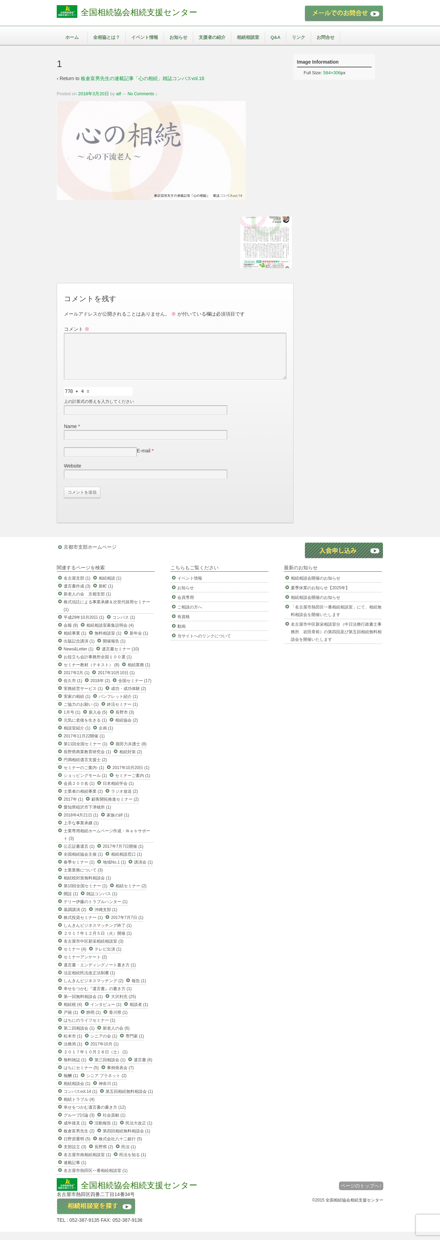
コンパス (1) (123, 625)
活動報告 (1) (106, 1131)
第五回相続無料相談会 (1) (129, 1099)
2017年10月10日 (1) (116, 681)
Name (70, 434)
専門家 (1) (134, 1044)
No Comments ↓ (142, 93)
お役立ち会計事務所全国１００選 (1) (98, 665)
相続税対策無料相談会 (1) (87, 886)
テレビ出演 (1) (108, 957)
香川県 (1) (118, 1020)
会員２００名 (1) (79, 791)
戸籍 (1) (71, 1020)
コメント (76, 329)
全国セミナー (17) (135, 689)
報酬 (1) (71, 1084)
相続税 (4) (73, 1012)
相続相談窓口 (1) (126, 862)
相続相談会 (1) (77, 1091)
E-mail (144, 459)
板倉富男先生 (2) (79, 1139)
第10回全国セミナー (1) (85, 894)
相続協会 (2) (126, 728)
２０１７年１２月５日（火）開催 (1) (98, 941)
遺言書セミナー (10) (120, 657)
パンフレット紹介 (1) (118, 704)
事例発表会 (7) (120, 1076)
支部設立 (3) (75, 1155)
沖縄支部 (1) (106, 917)
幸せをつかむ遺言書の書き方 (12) (95, 1115)
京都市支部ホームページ (90, 555)
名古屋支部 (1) (77, 586)
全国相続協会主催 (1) (83, 862)
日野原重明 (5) (77, 1147)
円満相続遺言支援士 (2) (85, 768)
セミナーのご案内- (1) (84, 775)
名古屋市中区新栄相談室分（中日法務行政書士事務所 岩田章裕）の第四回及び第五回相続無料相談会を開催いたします (336, 640)
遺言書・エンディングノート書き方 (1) (100, 973)
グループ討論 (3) (79, 1123)
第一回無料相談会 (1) (83, 1004)
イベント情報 (144, 37)
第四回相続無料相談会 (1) (126, 1139)
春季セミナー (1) (79, 870)
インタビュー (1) (105, 1012)
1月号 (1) (72, 720)
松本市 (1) (73, 1044)
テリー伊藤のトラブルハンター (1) (96, 910)
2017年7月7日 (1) (127, 925)
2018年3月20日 (93, 93)
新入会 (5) (98, 720)
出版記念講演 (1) (79, 649)
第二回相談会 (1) (79, 1036)
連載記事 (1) (75, 1170)
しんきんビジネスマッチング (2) (93, 989)
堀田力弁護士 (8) (131, 752)
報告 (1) (139, 989)
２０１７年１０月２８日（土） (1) (96, 1060)
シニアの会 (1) (103, 1044)
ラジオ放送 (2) (124, 799)
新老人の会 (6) (116, 1036)
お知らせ (178, 37)
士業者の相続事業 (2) (83, 799)
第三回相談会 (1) (110, 1068)
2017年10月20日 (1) (130, 775)
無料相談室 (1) (108, 641)
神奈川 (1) (108, 1091)
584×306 (332, 72)
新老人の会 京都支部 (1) (87, 602)
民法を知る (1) (132, 1163)
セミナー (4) (75, 957)
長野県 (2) (104, 1155)
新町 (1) (106, 594)
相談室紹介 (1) (77, 736)
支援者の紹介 (212, 37)
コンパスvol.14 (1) (80, 1099)
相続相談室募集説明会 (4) (110, 633)
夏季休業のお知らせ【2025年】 (320, 596)
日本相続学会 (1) (118, 791)
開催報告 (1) (114, 649)
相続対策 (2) (130, 760)
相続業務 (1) (139, 673)
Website (72, 474)
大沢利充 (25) (123, 1004)
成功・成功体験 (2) (128, 696)
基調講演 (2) (75, 917)
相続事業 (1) (75, 641)
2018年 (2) (100, 689)
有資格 (183, 625)
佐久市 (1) (73, 689)
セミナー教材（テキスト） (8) (91, 673)
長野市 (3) (125, 720)
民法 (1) (128, 1155)
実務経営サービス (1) (83, 696)
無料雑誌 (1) (75, 1068)
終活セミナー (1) (122, 712)
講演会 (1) (143, 870)
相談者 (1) (139, 1012)
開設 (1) (71, 902)
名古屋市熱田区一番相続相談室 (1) (96, 1178)
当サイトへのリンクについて (204, 644)
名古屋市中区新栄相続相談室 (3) (93, 949)
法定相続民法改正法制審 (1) (89, 981)
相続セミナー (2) (131, 894)
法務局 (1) (73, 1052)
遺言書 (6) (143, 1068)
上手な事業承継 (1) (81, 831)
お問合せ (325, 37)
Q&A (275, 37)
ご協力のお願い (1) (81, 712)
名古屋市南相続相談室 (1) (87, 1163)
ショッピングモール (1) (85, 783)
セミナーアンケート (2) (85, 965)
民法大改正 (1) (138, 1131)
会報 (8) (71, 633)
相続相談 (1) (110, 586)
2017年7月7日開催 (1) (123, 854)
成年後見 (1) (75, 1131)
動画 (181, 634)
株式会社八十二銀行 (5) (120, 1147)
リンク (298, 37)
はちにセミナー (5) (81, 1076)
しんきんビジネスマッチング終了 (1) (98, 933)
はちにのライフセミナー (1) (89, 1028)
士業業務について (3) (83, 878)
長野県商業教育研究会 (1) (87, 760)
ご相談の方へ (189, 615)
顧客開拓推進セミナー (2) (115, 807)
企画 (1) (106, 736)
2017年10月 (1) (104, 1052)
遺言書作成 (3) (77, 594)
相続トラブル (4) (79, 1107)
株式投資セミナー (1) (83, 925)
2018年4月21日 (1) (81, 823)
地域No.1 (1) (114, 870)
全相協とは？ (106, 37)
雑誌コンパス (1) (101, 902)
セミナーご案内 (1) (132, 783)
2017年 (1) (73, 807)
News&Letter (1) (79, 657)
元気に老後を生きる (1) (85, 728)
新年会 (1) (139, 641)
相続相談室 (248, 37)
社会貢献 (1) (114, 1123)
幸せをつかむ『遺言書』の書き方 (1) (98, 997)
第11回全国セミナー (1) (85, 752)
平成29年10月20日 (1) (84, 625)
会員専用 (185, 605)
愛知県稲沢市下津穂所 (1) (87, 815)
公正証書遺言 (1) (79, 854)
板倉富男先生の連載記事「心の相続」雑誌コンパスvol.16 (142, 78)
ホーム (72, 37)
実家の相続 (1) (77, 704)
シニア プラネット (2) (106, 1084)
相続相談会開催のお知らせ (315, 586)
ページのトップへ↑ (361, 1194)
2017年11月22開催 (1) (84, 744)
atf (118, 93)
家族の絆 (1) (118, 823)
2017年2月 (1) (76, 681)
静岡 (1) (93, 1020)
